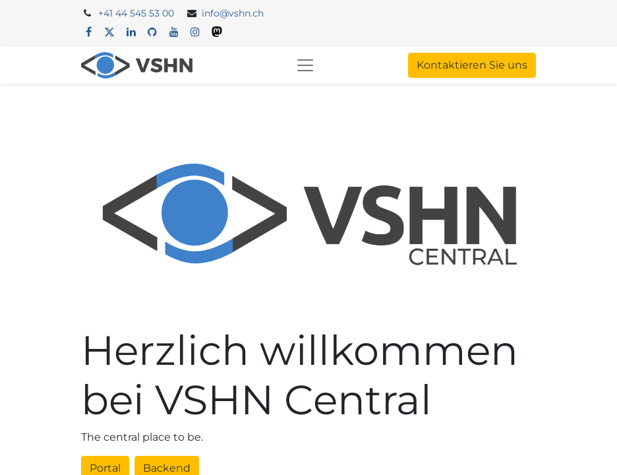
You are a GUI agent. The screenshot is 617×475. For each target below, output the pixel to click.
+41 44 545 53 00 (136, 13)
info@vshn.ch (233, 13)
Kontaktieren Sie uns (472, 65)
